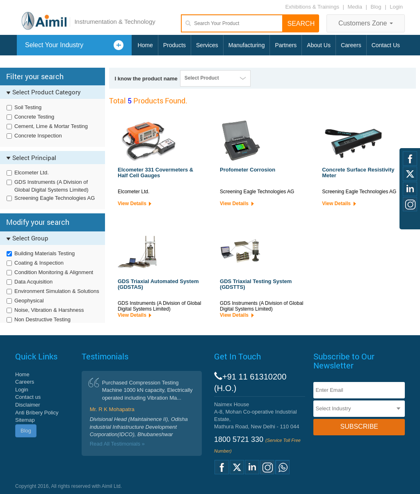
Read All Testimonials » (117, 444)
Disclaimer (27, 405)
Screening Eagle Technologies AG (54, 198)
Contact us (28, 397)
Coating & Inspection (39, 263)
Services (207, 45)
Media (356, 7)
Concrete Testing (34, 117)
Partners (286, 45)
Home (145, 45)
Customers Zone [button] (365, 23)
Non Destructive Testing (42, 319)
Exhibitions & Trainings (312, 7)
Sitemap (25, 420)
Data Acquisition (33, 282)
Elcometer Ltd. (31, 172)
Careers (351, 45)
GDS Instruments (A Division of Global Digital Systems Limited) (51, 186)
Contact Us (386, 45)
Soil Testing (27, 107)
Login (396, 7)
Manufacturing (246, 45)
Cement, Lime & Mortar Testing (51, 126)
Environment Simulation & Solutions (56, 291)
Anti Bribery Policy (36, 412)
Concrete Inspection (38, 136)
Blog (376, 7)
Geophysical (29, 300)
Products (174, 45)
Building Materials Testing (44, 253)
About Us (319, 45)
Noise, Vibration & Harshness (49, 310)
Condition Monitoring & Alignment (53, 272)
